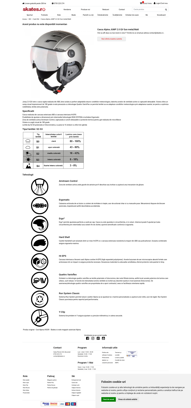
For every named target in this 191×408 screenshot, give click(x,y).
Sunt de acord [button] (108, 399)
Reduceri (105, 9)
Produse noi (85, 9)
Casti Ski (36, 19)
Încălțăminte (117, 15)
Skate (73, 15)
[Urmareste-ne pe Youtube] (103, 339)
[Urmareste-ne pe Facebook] (87, 339)
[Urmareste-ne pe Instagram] (92, 339)
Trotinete (44, 15)
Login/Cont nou (162, 3)
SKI (30, 19)
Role (59, 15)
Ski (147, 15)
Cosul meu (146, 3)
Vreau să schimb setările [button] (127, 399)
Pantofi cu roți (88, 15)
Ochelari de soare (132, 15)
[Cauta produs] (166, 9)
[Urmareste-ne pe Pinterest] (98, 339)
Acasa (24, 19)
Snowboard (161, 15)
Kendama (67, 9)
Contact (122, 9)
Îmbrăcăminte (103, 15)
